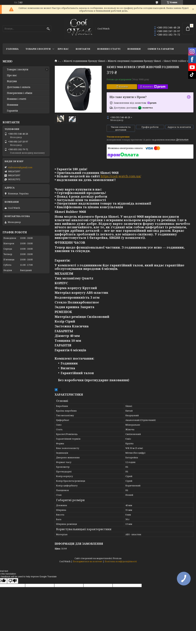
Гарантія (12, 110)
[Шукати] (48, 29)
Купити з (154, 86)
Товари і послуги (38, 48)
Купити (123, 86)
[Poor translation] (12, 581)
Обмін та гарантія (161, 48)
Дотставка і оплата (18, 87)
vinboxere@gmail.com (20, 167)
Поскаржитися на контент (87, 561)
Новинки (134, 48)
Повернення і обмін (19, 93)
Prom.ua (117, 558)
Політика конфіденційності (121, 561)
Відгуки (12, 81)
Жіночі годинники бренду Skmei (84, 61)
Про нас (63, 48)
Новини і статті (108, 48)
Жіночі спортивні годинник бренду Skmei (134, 61)
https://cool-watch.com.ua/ (121, 176)
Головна (12, 48)
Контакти (83, 48)
